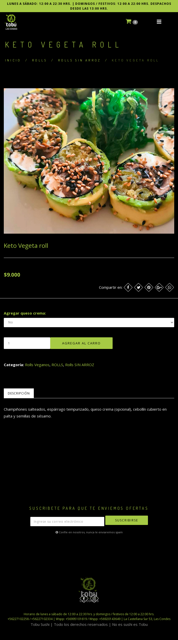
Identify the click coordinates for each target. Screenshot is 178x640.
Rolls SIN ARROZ (79, 60)
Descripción (19, 393)
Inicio (13, 60)
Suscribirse (126, 520)
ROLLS (39, 60)
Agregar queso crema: (25, 313)
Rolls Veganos (37, 364)
